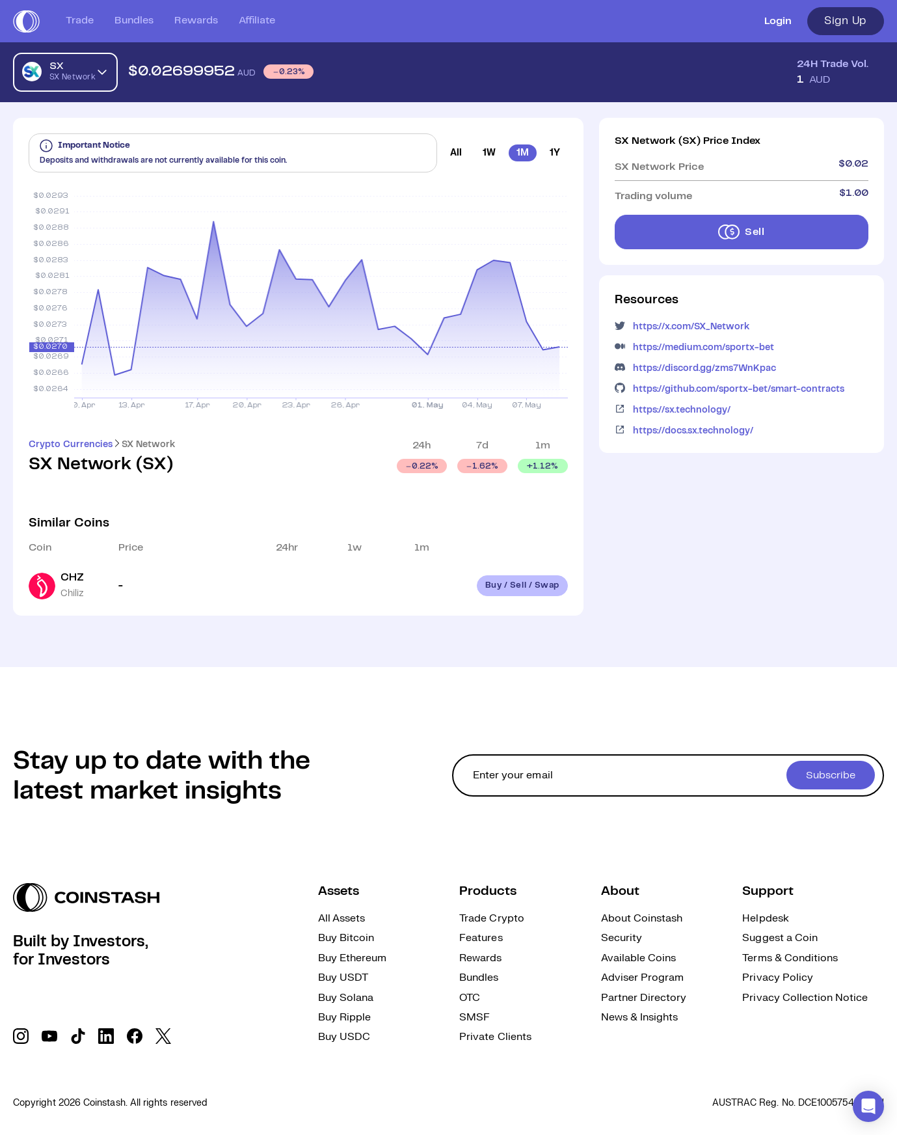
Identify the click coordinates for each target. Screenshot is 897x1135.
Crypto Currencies (71, 444)
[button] (868, 1106)
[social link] (21, 1036)
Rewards (196, 20)
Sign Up (845, 21)
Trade (80, 20)
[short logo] (26, 21)
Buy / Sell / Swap (522, 585)
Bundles (134, 20)
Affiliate (257, 20)
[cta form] (668, 775)
